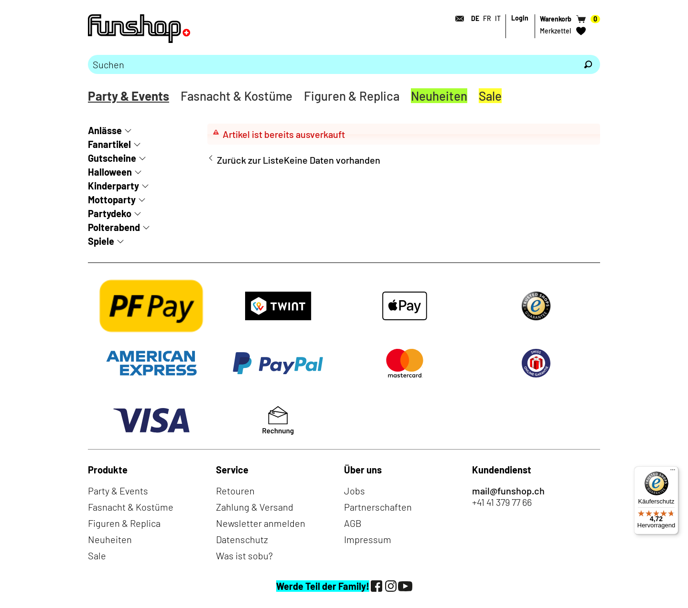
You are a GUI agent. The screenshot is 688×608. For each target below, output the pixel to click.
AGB (353, 523)
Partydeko (109, 213)
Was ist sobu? (244, 555)
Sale (490, 95)
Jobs (354, 490)
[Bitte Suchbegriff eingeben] (332, 64)
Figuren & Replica (351, 95)
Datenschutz (242, 539)
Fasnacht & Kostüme (236, 95)
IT (498, 18)
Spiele (101, 241)
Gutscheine (112, 158)
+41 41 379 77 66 (502, 502)
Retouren (235, 490)
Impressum (367, 539)
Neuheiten (439, 95)
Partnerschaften (378, 507)
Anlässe (105, 130)
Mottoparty (112, 199)
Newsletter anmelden (260, 523)
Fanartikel (109, 144)
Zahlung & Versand (254, 507)
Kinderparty (113, 185)
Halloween (110, 172)
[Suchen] (588, 64)
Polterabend (114, 227)
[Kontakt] (457, 18)
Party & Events (128, 95)
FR (487, 18)
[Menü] (672, 472)
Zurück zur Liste (250, 160)
